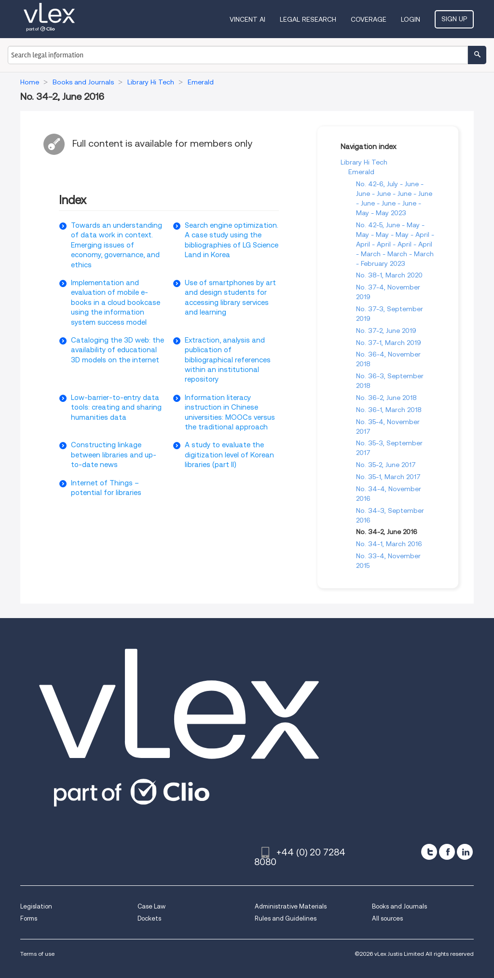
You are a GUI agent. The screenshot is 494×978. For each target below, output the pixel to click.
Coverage (368, 19)
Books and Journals (399, 906)
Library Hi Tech (364, 162)
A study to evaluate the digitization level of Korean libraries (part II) (229, 454)
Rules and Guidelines (285, 918)
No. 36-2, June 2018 (386, 397)
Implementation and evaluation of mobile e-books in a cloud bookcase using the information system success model (115, 302)
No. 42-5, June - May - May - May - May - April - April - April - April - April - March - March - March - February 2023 (395, 244)
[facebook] (447, 852)
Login (410, 19)
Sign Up (454, 19)
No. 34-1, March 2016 (389, 544)
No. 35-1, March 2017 (388, 477)
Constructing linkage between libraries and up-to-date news (113, 454)
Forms (28, 918)
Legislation (36, 906)
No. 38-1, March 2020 (389, 275)
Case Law (151, 906)
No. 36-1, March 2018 (389, 409)
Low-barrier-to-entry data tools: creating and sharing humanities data (116, 407)
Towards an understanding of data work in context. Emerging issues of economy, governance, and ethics (116, 245)
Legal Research (308, 19)
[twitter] (429, 852)
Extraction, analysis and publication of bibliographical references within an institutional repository (228, 360)
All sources (387, 918)
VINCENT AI (247, 19)
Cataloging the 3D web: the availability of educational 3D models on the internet (117, 350)
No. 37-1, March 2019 (388, 342)
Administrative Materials (291, 906)
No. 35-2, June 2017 (386, 464)
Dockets (149, 918)
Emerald (361, 172)
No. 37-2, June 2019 (386, 330)
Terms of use (37, 953)
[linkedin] (465, 852)
